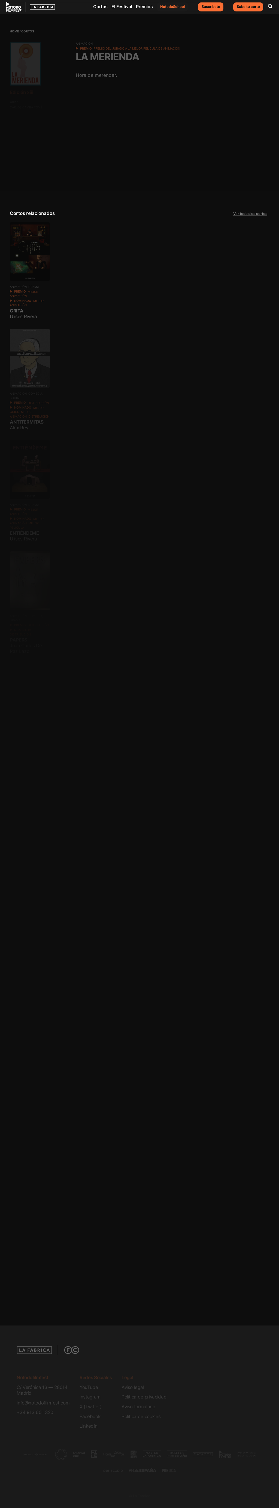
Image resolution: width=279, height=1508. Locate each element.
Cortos (100, 6)
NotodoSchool (172, 7)
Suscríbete (211, 7)
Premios (144, 6)
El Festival (121, 6)
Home (14, 31)
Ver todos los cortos (250, 214)
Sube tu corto (248, 7)
